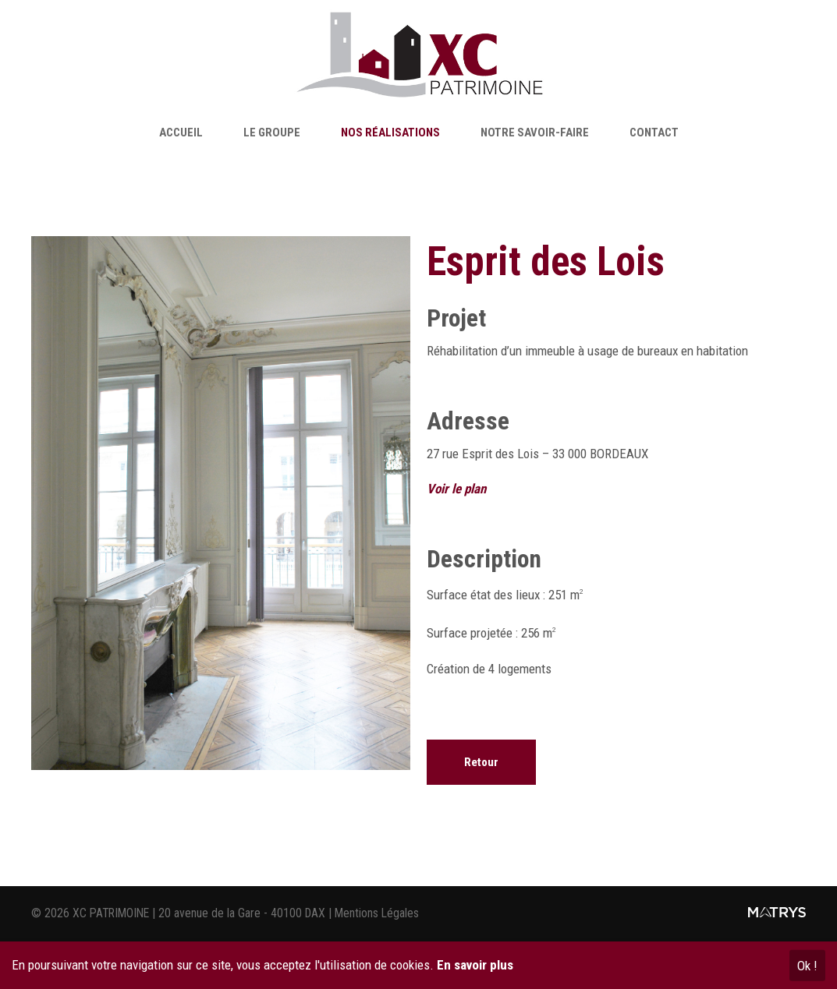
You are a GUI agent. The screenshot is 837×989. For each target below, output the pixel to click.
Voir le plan (456, 488)
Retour (481, 762)
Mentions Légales (377, 913)
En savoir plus (475, 965)
